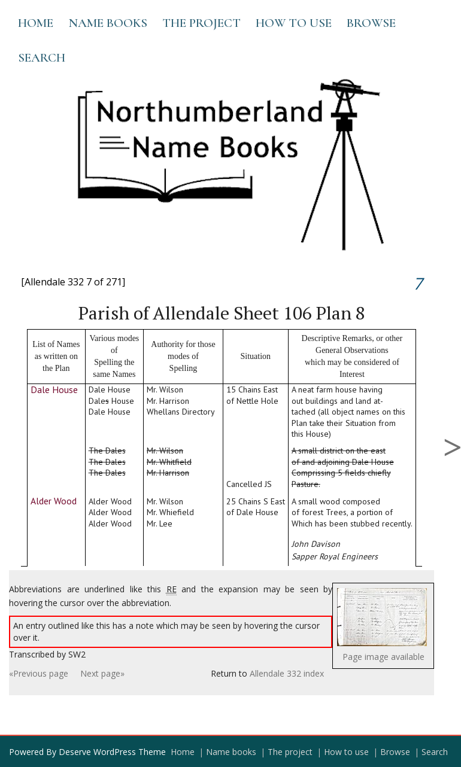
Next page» (102, 673)
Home (35, 23)
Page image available (383, 656)
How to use (294, 23)
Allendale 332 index (287, 673)
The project (201, 23)
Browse (371, 23)
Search (41, 57)
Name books (107, 23)
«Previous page (38, 673)
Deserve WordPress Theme (112, 751)
